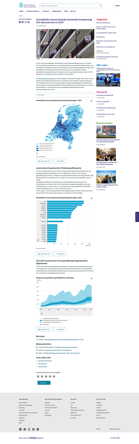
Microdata (21, 410)
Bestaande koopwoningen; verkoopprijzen (58, 350)
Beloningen (48, 415)
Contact (73, 402)
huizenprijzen (42, 363)
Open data (22, 407)
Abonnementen (100, 418)
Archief (98, 415)
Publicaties (22, 418)
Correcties (73, 418)
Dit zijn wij (74, 407)
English (117, 6)
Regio (66, 11)
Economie (45, 11)
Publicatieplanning (115, 429)
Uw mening (137, 217)
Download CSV (44, 161)
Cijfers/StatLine (23, 402)
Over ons (72, 11)
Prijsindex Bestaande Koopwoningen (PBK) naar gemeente (61, 353)
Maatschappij (56, 11)
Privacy (47, 412)
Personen (47, 410)
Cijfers (21, 11)
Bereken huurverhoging (25, 405)
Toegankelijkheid (101, 410)
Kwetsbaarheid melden (103, 412)
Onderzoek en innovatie (77, 410)
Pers (72, 405)
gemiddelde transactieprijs (46, 78)
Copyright (99, 405)
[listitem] (20, 22)
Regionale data (23, 415)
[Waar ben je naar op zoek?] (71, 6)
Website (98, 402)
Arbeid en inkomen (33, 11)
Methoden (22, 420)
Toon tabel (60, 161)
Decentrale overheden (51, 407)
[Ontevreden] (42, 376)
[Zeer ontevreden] (38, 376)
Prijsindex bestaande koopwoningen (66, 347)
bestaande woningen (45, 361)
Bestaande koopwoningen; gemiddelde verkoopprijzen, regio (63, 339)
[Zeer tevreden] (54, 376)
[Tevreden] (50, 376)
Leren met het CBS (76, 415)
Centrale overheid (50, 405)
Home (21, 15)
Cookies (98, 407)
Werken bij (74, 412)
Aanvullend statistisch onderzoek (28, 412)
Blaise (20, 423)
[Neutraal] (46, 376)
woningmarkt (42, 366)
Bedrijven (47, 402)
